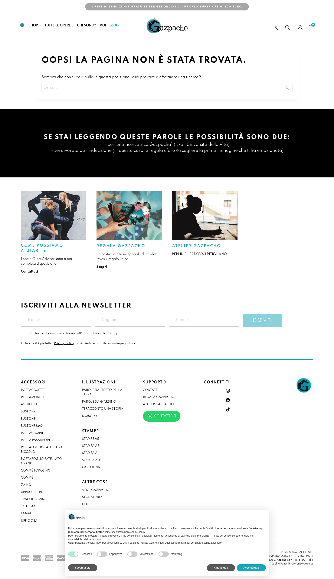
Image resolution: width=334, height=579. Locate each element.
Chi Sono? (86, 25)
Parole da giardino (99, 401)
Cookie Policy (279, 563)
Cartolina (91, 467)
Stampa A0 (91, 460)
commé (27, 477)
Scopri (101, 267)
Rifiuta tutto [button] (221, 567)
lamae (26, 513)
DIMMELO (89, 416)
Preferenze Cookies (301, 563)
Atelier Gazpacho (196, 246)
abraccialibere (33, 492)
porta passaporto (37, 440)
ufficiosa (29, 520)
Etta (86, 504)
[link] (53, 232)
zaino (26, 484)
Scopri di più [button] (83, 567)
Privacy (112, 333)
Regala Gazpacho (120, 246)
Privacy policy (64, 343)
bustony (28, 411)
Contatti (150, 390)
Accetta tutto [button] (251, 567)
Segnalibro (92, 497)
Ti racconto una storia (102, 408)
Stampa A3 (90, 445)
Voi (103, 25)
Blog (114, 25)
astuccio (29, 404)
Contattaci (29, 271)
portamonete (33, 397)
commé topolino (35, 470)
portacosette (33, 390)
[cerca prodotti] (289, 27)
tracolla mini (33, 499)
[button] (263, 516)
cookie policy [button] (137, 532)
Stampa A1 (90, 452)
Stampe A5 (90, 438)
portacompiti (32, 433)
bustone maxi (32, 425)
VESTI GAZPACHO (95, 490)
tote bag (28, 506)
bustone (28, 418)
